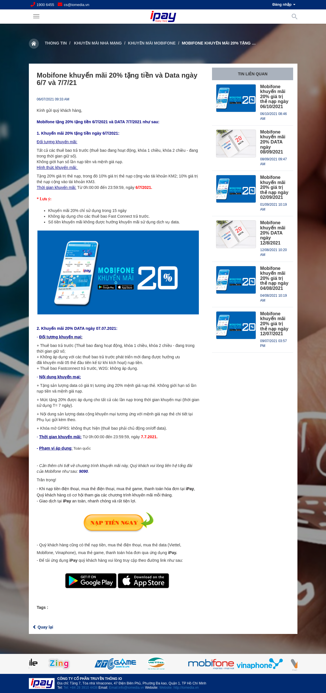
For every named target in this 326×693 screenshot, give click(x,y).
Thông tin (56, 43)
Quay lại (43, 627)
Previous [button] (43, 664)
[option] (163, 664)
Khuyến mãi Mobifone (152, 43)
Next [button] (283, 664)
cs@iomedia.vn (76, 5)
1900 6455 (45, 5)
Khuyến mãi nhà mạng (97, 43)
